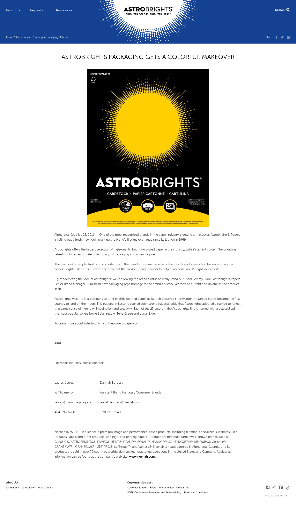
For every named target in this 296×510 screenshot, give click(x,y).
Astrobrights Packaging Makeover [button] (51, 37)
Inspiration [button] (38, 10)
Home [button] (9, 37)
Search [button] (282, 10)
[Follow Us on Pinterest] (281, 487)
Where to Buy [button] (166, 487)
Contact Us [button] (182, 487)
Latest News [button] (23, 37)
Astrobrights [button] (12, 487)
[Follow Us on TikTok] (288, 487)
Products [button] (13, 10)
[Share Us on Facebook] (276, 37)
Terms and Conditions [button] (196, 492)
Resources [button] (64, 10)
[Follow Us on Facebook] (267, 487)
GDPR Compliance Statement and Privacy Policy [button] (154, 492)
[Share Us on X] (282, 37)
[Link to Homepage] (148, 7)
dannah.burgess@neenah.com (119, 402)
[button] (288, 37)
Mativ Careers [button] (45, 487)
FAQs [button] (153, 487)
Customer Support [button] (137, 487)
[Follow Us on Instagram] (274, 487)
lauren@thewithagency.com (74, 402)
